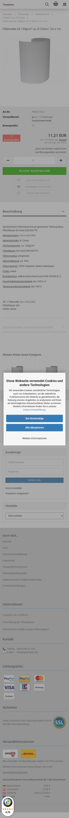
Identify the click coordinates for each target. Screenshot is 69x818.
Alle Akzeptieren (34, 427)
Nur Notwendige (34, 418)
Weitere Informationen (34, 438)
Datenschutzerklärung (34, 409)
